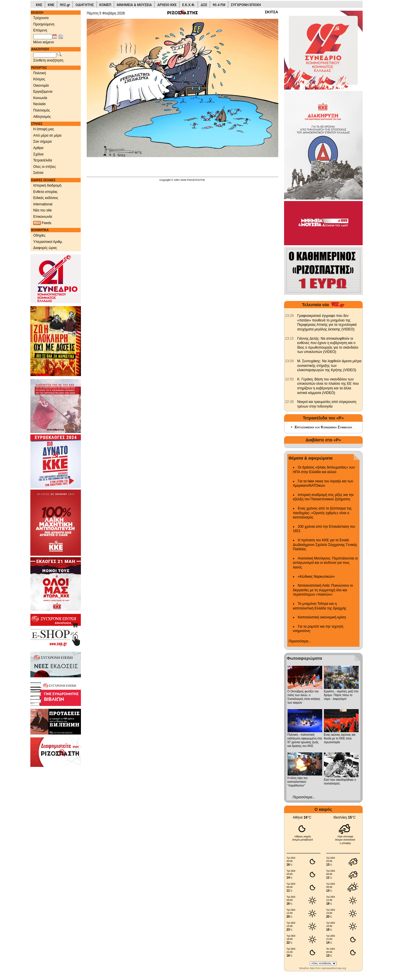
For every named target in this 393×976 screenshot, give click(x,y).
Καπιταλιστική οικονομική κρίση (322, 617)
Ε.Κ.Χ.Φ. (188, 5)
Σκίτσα (38, 173)
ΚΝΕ (51, 5)
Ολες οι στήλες (44, 167)
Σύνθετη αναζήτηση (48, 60)
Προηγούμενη (43, 24)
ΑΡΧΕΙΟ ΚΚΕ (167, 5)
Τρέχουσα (41, 18)
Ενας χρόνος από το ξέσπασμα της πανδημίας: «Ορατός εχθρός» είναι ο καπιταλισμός (322, 512)
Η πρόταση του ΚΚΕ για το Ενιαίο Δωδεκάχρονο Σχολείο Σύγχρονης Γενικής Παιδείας (325, 544)
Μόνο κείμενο (43, 42)
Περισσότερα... (300, 641)
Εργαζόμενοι (43, 92)
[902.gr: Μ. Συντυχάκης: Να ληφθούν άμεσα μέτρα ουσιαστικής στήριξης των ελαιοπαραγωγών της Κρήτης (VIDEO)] (289, 361)
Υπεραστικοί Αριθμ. (48, 242)
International (42, 204)
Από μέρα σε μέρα (47, 135)
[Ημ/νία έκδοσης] (42, 36)
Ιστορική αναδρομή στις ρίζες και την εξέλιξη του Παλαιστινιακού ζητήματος (323, 497)
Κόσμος (39, 79)
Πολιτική (39, 73)
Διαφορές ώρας (45, 248)
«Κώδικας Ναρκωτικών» (316, 577)
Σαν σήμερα (42, 142)
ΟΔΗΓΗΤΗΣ (84, 5)
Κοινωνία (40, 98)
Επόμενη (40, 30)
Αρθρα (38, 148)
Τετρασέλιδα (42, 160)
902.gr (65, 5)
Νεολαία (39, 104)
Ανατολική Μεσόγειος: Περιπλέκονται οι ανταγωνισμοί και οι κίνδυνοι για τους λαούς (325, 562)
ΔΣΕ (204, 5)
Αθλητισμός (42, 117)
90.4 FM (219, 5)
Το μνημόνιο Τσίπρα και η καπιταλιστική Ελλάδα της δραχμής (319, 606)
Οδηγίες (39, 235)
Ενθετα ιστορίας (45, 192)
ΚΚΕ (39, 5)
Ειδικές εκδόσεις (45, 198)
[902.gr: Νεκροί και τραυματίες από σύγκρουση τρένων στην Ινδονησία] (289, 402)
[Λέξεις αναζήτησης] (44, 54)
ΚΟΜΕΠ (105, 5)
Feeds (42, 223)
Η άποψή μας (43, 129)
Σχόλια (38, 154)
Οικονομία (41, 85)
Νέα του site (42, 210)
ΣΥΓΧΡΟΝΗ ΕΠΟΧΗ (246, 5)
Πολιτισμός (41, 110)
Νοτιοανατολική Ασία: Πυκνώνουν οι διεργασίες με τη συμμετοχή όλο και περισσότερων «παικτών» (323, 589)
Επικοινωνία (42, 217)
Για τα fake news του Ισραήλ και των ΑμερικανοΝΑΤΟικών (323, 483)
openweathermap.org (333, 968)
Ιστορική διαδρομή (47, 185)
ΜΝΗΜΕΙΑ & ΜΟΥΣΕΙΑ (134, 5)
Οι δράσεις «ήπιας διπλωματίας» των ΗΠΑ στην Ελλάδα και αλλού (324, 469)
